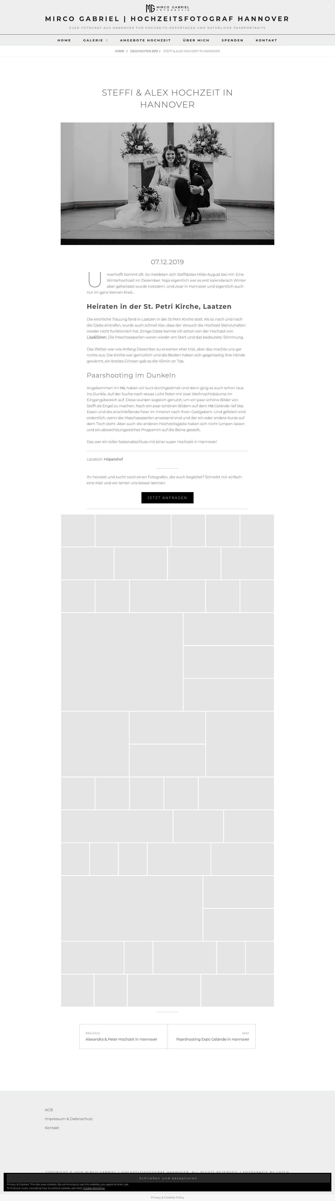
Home (64, 40)
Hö (122, 388)
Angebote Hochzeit (145, 40)
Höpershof (113, 459)
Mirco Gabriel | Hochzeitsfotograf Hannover (167, 19)
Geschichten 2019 (144, 51)
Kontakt (267, 40)
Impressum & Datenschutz (69, 1119)
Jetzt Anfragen (167, 498)
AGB (49, 1110)
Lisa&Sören (97, 337)
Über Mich (196, 40)
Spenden (233, 40)
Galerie (93, 40)
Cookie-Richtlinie (94, 1188)
